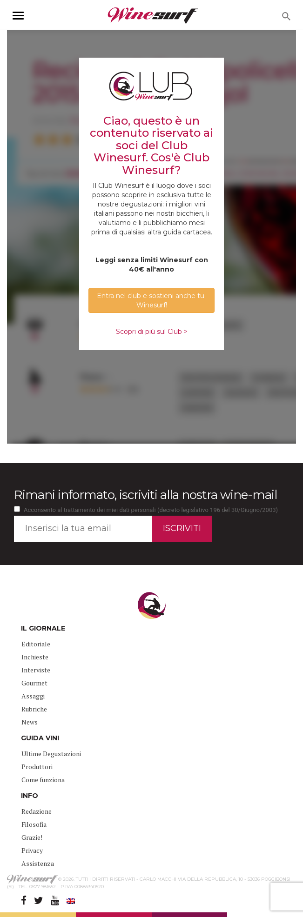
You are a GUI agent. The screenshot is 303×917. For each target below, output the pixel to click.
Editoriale (35, 643)
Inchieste (34, 656)
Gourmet (34, 682)
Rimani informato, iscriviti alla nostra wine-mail (145, 494)
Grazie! (31, 837)
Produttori (37, 766)
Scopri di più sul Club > (152, 331)
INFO (29, 795)
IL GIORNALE (43, 628)
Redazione (36, 811)
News (29, 722)
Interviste (35, 669)
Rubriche (34, 708)
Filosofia (34, 824)
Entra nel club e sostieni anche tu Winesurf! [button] (151, 300)
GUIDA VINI (40, 738)
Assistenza (37, 863)
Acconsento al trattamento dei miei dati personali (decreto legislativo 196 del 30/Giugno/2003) (151, 509)
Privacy (32, 850)
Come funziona (43, 779)
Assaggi (33, 695)
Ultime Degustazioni (51, 753)
